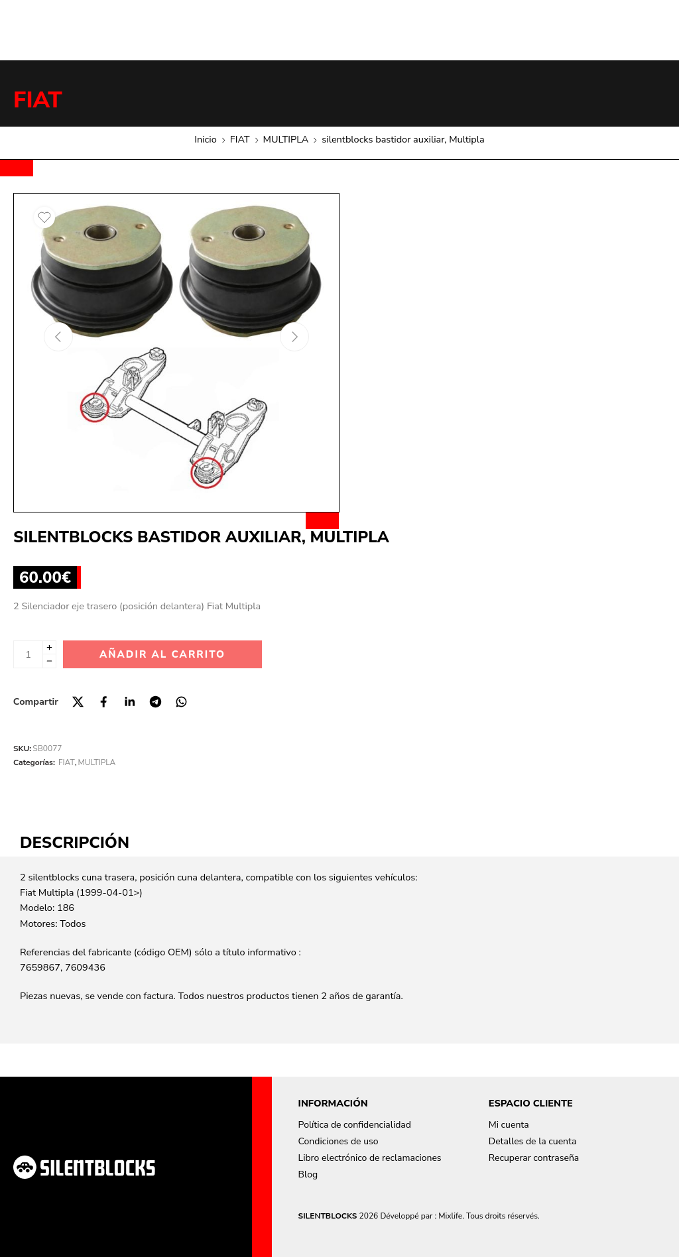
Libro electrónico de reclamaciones (370, 1158)
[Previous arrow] (58, 336)
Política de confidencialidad (354, 1124)
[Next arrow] (294, 336)
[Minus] (49, 661)
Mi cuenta (509, 1124)
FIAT (37, 100)
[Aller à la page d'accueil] (84, 1167)
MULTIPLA (286, 139)
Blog (308, 1174)
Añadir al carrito (162, 654)
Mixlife (450, 1216)
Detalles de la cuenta (533, 1141)
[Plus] (49, 647)
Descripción (74, 843)
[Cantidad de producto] (28, 654)
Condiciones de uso (338, 1141)
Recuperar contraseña (534, 1158)
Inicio (205, 139)
